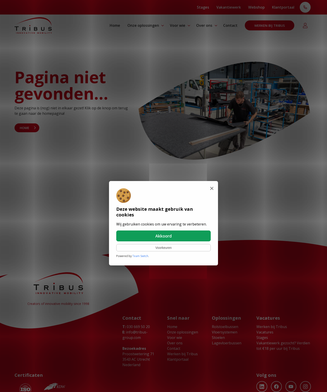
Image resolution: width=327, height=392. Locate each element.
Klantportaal (283, 7)
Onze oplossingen (143, 25)
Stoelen (218, 337)
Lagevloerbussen (226, 343)
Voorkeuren (163, 248)
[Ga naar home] (33, 25)
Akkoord (163, 236)
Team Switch (140, 256)
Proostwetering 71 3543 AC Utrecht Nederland (138, 359)
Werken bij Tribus (269, 25)
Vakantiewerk (228, 7)
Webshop (256, 7)
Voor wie (177, 25)
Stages (203, 7)
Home (115, 25)
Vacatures (264, 332)
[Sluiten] (211, 188)
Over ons (204, 25)
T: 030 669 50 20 (305, 7)
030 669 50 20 (136, 326)
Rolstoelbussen (225, 326)
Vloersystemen (224, 332)
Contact (230, 25)
